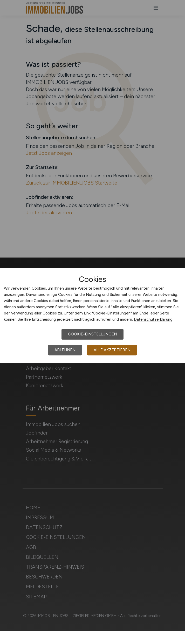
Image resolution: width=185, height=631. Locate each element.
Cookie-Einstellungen (92, 334)
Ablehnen (65, 350)
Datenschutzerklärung (153, 319)
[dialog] (92, 315)
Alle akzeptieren (112, 350)
